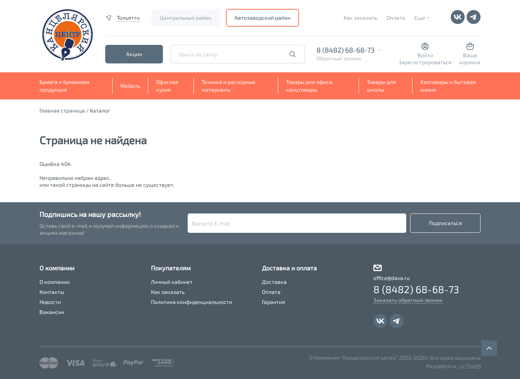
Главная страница (62, 110)
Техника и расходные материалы (228, 86)
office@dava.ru (391, 278)
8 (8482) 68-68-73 (345, 50)
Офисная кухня (167, 86)
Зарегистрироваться (425, 62)
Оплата (396, 17)
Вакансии (51, 312)
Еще (419, 17)
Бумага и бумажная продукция (64, 86)
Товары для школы (381, 86)
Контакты (51, 292)
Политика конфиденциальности (191, 302)
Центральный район (185, 17)
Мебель (130, 85)
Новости (50, 302)
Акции (134, 54)
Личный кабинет (172, 281)
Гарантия (273, 302)
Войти (425, 55)
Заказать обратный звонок (408, 300)
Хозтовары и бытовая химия (448, 86)
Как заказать (360, 17)
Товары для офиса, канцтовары (309, 86)
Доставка (274, 281)
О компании (54, 281)
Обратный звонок (338, 58)
